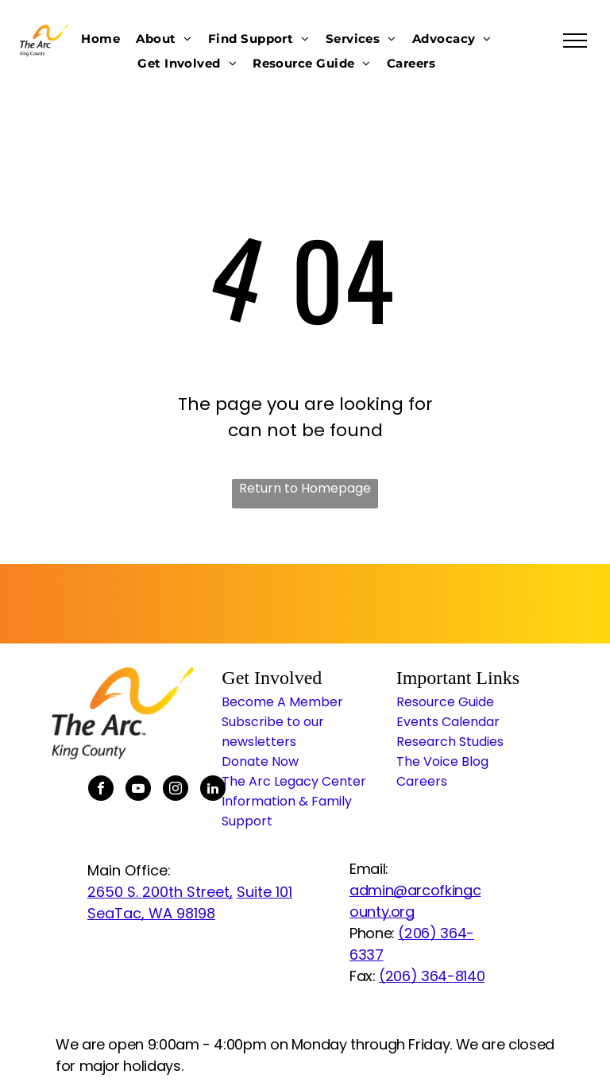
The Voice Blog (442, 761)
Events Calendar (448, 722)
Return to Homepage (305, 488)
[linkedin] (213, 790)
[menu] (575, 40)
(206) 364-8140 (432, 976)
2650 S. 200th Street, (160, 892)
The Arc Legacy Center (294, 781)
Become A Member (282, 702)
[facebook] (101, 790)
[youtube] (138, 790)
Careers (421, 781)
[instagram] (175, 790)
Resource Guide (445, 702)
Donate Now (260, 761)
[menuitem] (100, 38)
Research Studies (450, 741)
